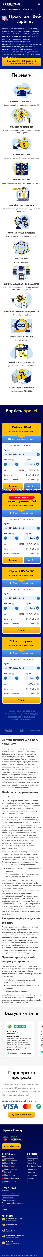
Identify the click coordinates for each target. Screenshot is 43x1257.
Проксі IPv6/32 (21, 571)
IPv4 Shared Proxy (34, 1166)
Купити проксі (32, 1156)
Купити (13, 560)
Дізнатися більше (21, 1114)
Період (28, 534)
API (3, 1206)
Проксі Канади (10, 1166)
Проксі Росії (9, 1156)
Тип (5, 544)
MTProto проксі (21, 641)
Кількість (9, 534)
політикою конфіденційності (23, 718)
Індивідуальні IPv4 (21, 501)
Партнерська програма (32, 1176)
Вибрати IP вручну (32, 560)
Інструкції (5, 1190)
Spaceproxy (6, 9)
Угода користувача (9, 1200)
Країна (7, 524)
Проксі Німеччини (11, 1178)
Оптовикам (31, 1172)
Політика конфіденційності (12, 1203)
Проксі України (10, 1160)
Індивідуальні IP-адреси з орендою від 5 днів (21, 62)
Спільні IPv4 (21, 427)
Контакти (5, 1209)
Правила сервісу (8, 1197)
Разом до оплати (11, 553)
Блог (29, 1181)
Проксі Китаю (9, 1175)
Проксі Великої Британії (10, 1170)
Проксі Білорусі (10, 1181)
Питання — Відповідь (10, 1193)
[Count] (11, 538)
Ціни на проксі (33, 1169)
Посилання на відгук (25, 1053)
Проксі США (9, 1163)
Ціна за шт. (9, 549)
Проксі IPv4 (31, 1160)
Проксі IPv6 (31, 1163)
